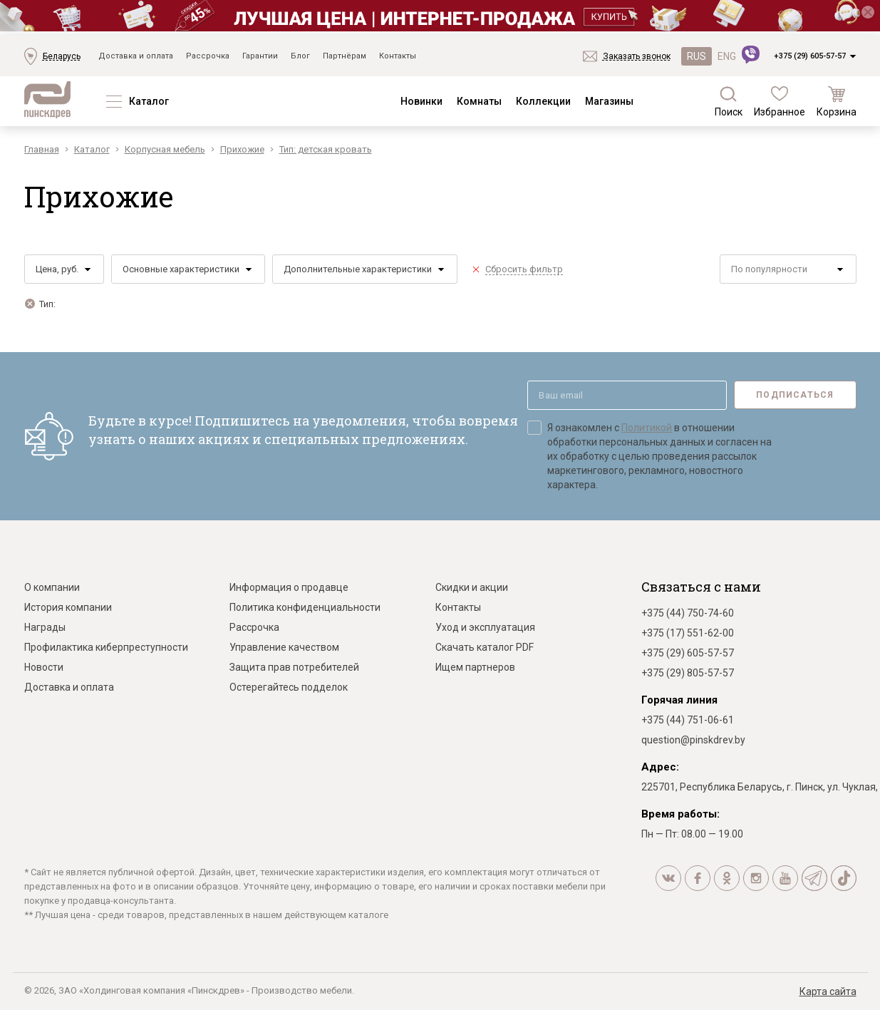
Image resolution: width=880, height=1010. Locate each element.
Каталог (149, 101)
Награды (45, 627)
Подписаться (795, 395)
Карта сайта (827, 991)
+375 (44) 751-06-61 (687, 720)
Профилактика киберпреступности (106, 647)
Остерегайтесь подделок (288, 687)
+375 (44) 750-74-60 (687, 613)
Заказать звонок (637, 56)
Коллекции (543, 101)
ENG (727, 56)
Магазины (609, 101)
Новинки (421, 101)
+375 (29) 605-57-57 (810, 56)
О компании (52, 587)
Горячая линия (679, 700)
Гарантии (260, 56)
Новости (43, 667)
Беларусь (62, 56)
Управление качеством (284, 647)
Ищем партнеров (475, 667)
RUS (696, 56)
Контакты (397, 56)
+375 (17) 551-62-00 (687, 633)
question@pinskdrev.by (693, 740)
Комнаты (479, 101)
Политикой (646, 427)
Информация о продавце (288, 587)
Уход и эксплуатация (485, 627)
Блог (300, 56)
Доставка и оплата (135, 56)
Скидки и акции (471, 587)
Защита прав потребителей (294, 667)
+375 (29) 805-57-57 (687, 673)
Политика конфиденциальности (305, 607)
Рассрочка (207, 56)
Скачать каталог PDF (484, 647)
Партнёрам (344, 56)
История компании (68, 607)
